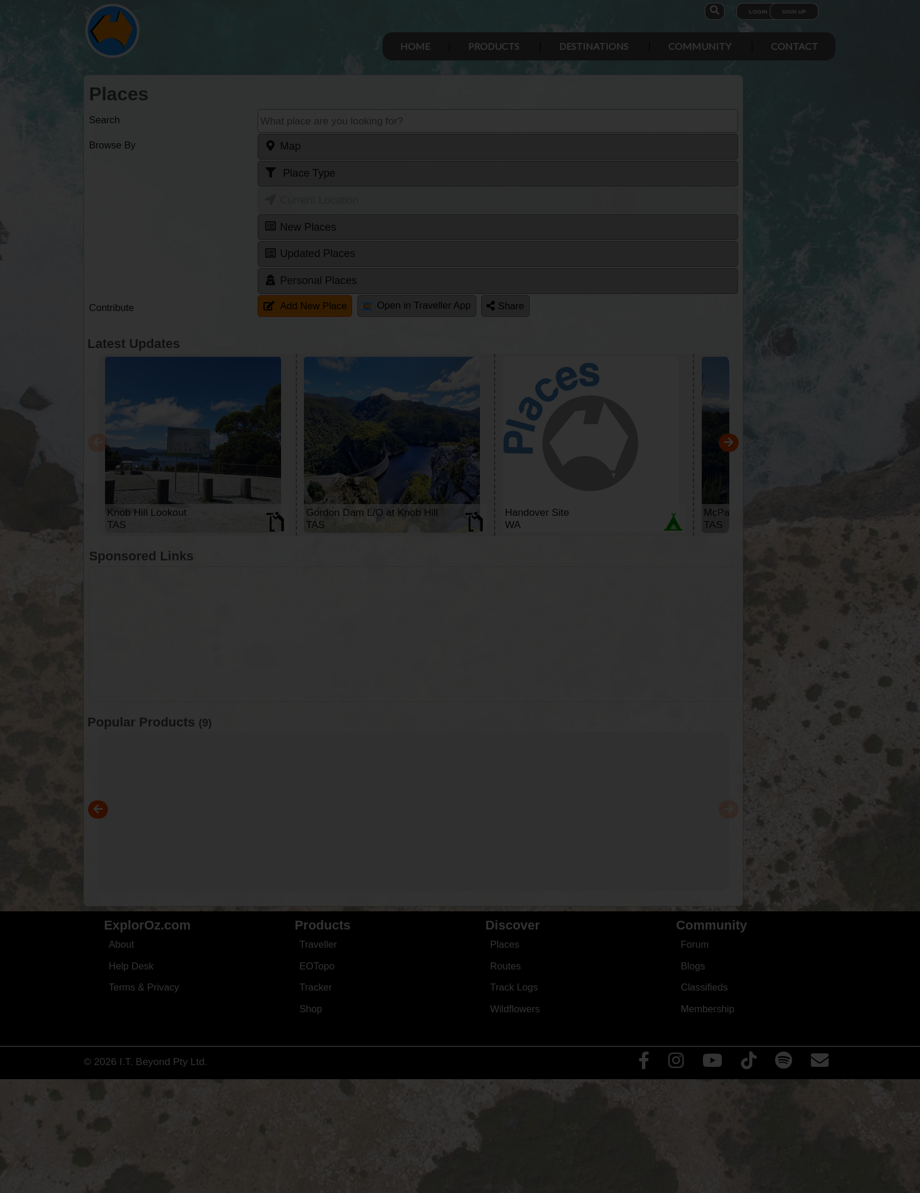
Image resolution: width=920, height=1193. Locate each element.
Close (574, 245)
